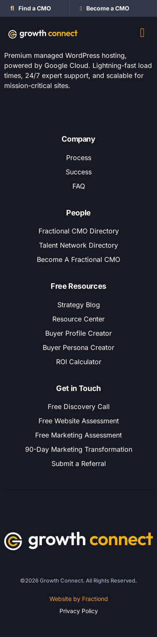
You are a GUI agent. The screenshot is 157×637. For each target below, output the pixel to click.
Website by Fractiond (78, 598)
